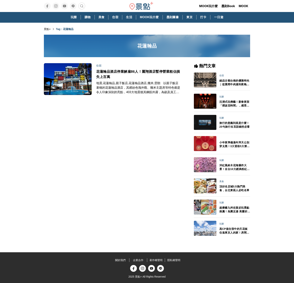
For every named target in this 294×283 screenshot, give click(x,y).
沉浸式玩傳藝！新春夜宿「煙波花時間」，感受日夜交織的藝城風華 (234, 103)
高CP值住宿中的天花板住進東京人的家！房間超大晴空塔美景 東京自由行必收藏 (234, 230)
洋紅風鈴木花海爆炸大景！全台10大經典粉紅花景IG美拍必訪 (234, 167)
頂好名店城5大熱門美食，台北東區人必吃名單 (234, 188)
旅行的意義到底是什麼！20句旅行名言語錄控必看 (234, 124)
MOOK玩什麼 (208, 6)
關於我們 (120, 260)
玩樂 (221, 96)
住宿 (98, 65)
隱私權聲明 (173, 260)
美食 (221, 181)
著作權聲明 (156, 260)
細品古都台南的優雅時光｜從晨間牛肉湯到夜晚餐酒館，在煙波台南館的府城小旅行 (234, 82)
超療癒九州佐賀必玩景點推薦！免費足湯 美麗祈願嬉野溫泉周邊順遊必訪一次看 (234, 209)
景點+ (47, 29)
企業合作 (138, 260)
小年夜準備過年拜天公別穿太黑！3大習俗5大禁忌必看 (234, 144)
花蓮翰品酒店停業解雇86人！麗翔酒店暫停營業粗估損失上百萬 (138, 74)
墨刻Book (228, 6)
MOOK (243, 6)
